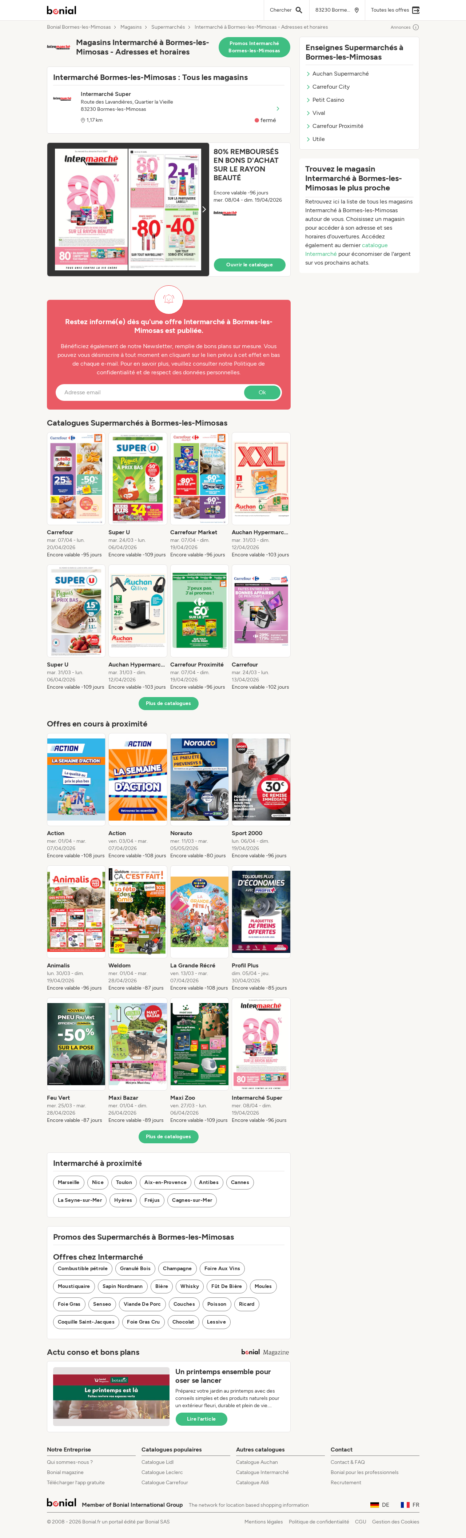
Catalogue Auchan (257, 1462)
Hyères (123, 1200)
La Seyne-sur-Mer (80, 1200)
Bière (161, 1286)
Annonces (405, 27)
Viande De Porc (142, 1304)
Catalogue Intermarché (262, 1472)
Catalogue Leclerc (162, 1472)
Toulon (124, 1182)
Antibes (208, 1182)
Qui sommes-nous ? (70, 1462)
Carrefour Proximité (334, 125)
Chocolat (183, 1322)
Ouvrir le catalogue (249, 265)
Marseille (69, 1182)
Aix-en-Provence (165, 1182)
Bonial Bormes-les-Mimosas (79, 27)
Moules (263, 1286)
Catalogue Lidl (158, 1462)
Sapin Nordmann (123, 1286)
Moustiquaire (74, 1286)
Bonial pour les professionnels (365, 1472)
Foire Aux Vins (222, 1268)
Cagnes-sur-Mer (192, 1200)
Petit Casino (325, 99)
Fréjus (152, 1200)
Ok (262, 392)
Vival (315, 112)
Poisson (216, 1304)
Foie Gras (69, 1304)
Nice (98, 1182)
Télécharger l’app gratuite (76, 1482)
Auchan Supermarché (337, 73)
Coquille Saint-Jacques (86, 1322)
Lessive (216, 1322)
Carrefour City (328, 86)
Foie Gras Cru (143, 1322)
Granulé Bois (135, 1268)
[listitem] (76, 495)
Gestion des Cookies (395, 1522)
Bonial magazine (65, 1472)
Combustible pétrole (83, 1268)
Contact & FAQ (348, 1462)
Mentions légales (263, 1522)
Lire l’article (201, 1419)
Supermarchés (168, 27)
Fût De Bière (226, 1286)
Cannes (240, 1182)
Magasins (131, 27)
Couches (184, 1304)
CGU (360, 1522)
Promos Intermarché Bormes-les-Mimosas (254, 47)
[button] (169, 209)
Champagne (177, 1268)
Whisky (189, 1286)
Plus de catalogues (168, 703)
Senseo (102, 1304)
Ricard (247, 1304)
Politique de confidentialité (319, 1522)
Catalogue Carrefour (165, 1482)
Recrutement (346, 1482)
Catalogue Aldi (252, 1482)
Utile (315, 139)
